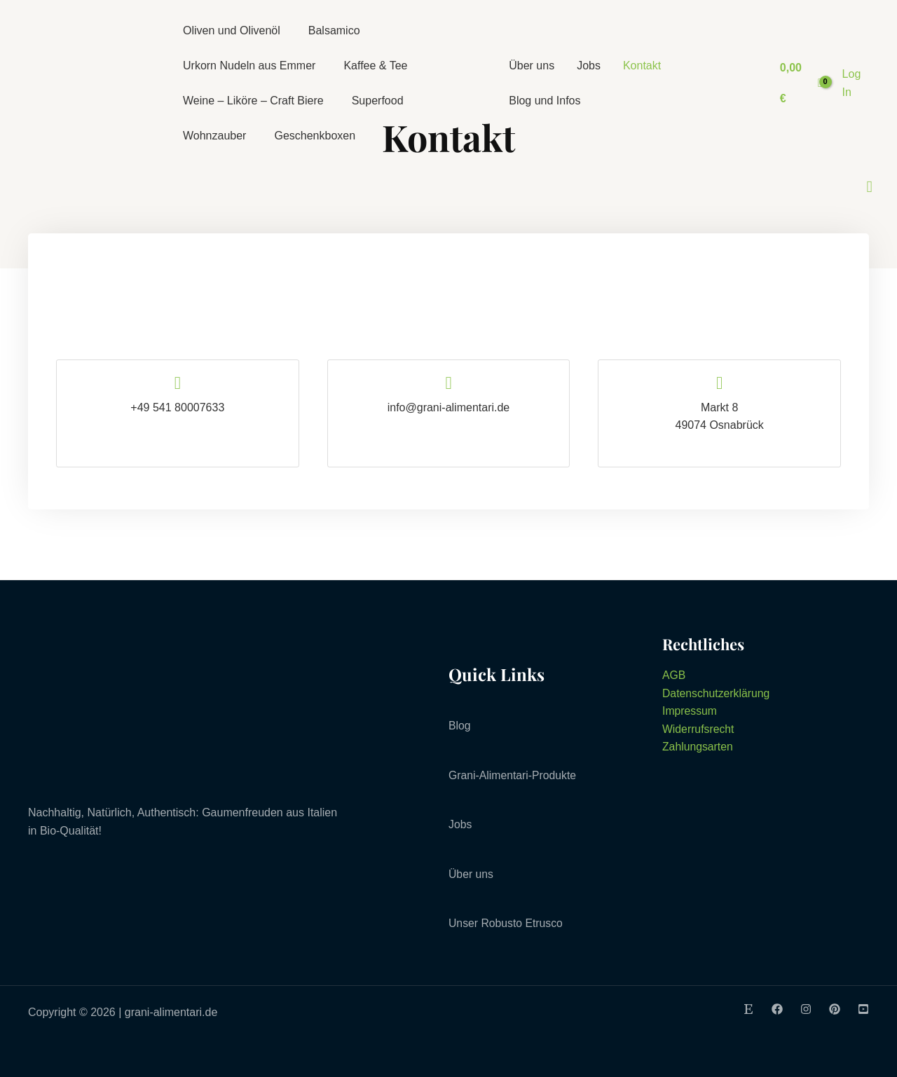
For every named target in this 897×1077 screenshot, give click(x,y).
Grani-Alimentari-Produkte (513, 775)
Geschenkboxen (314, 136)
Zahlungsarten (698, 747)
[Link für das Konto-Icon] (857, 83)
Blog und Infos (544, 101)
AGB (674, 675)
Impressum (690, 711)
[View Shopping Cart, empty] (801, 83)
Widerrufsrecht (698, 729)
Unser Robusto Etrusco (506, 923)
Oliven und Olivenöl (231, 30)
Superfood (378, 101)
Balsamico (334, 30)
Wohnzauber (214, 136)
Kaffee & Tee (375, 65)
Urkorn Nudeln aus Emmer (249, 65)
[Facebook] (777, 1009)
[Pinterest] (834, 1009)
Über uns (531, 65)
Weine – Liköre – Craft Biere (253, 101)
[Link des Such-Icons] (869, 187)
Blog (459, 726)
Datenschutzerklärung (717, 693)
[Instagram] (806, 1009)
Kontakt (642, 65)
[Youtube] (863, 1009)
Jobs (589, 65)
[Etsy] (748, 1009)
